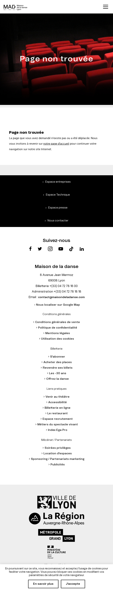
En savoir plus (43, 584)
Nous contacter (58, 220)
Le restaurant (57, 413)
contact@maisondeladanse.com (61, 297)
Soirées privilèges (58, 448)
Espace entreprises (58, 181)
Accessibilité (57, 402)
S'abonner (57, 356)
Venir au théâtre (57, 396)
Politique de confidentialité (57, 327)
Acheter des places (57, 362)
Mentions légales (57, 333)
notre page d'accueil (56, 143)
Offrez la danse (57, 379)
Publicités (57, 464)
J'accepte (73, 584)
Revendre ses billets (57, 367)
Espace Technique (58, 194)
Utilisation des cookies (57, 338)
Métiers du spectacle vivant (57, 424)
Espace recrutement (58, 419)
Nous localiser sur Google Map (58, 304)
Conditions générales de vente (57, 322)
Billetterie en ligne (57, 407)
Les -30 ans (57, 373)
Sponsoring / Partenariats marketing (57, 459)
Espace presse (58, 207)
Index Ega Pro (57, 430)
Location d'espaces (57, 453)
